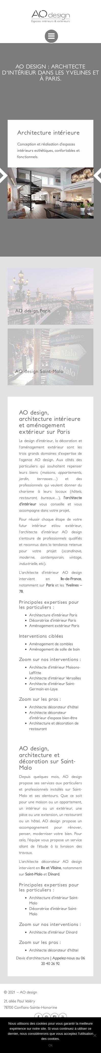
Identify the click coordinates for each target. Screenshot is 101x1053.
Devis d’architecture (33, 958)
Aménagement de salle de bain (54, 649)
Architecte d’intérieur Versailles (55, 678)
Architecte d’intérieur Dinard (53, 932)
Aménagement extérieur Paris (54, 625)
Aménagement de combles (51, 644)
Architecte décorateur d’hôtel (53, 707)
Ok (50, 1045)
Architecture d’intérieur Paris (53, 615)
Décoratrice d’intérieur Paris (52, 620)
